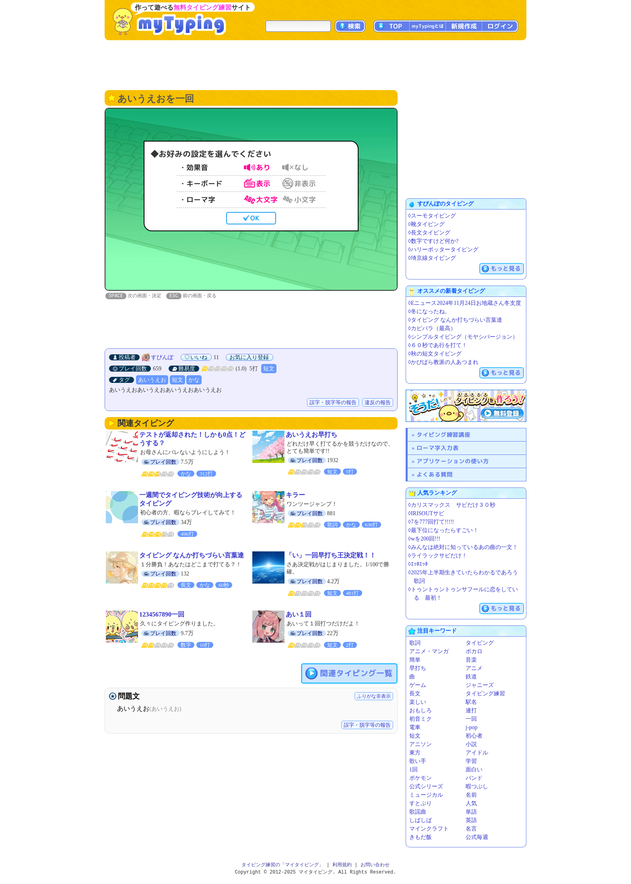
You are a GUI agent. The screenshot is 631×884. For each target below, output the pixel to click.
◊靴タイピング (426, 224)
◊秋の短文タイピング (435, 354)
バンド (474, 778)
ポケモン (420, 778)
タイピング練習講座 (443, 434)
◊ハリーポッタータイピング (443, 250)
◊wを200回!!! (424, 539)
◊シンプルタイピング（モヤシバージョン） (463, 337)
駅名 (471, 702)
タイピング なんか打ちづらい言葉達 (191, 555)
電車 (415, 727)
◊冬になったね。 (429, 311)
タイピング (480, 643)
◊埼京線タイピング (432, 258)
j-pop (472, 727)
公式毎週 (477, 837)
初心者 (474, 736)
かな (194, 380)
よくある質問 (435, 474)
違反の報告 (378, 403)
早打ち (417, 668)
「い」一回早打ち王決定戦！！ (331, 555)
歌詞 (415, 643)
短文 (268, 369)
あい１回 (298, 614)
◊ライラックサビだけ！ (437, 556)
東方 (415, 753)
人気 (471, 803)
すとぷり (420, 803)
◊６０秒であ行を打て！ (437, 345)
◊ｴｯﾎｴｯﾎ (418, 564)
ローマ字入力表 (438, 448)
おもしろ (420, 710)
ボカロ (474, 651)
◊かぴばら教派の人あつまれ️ (443, 362)
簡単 (415, 660)
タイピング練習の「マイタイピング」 (282, 864)
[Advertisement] (315, 64)
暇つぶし (477, 786)
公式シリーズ (426, 786)
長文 (415, 694)
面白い (474, 770)
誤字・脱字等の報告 (333, 403)
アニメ (474, 668)
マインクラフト (429, 829)
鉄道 (471, 677)
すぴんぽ (162, 358)
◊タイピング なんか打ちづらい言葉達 (455, 320)
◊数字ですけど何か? (433, 241)
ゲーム (417, 685)
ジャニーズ (480, 685)
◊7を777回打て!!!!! (431, 522)
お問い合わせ (375, 864)
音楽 (471, 660)
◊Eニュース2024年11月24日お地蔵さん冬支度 (464, 303)
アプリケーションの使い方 (453, 461)
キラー (295, 495)
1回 (413, 770)
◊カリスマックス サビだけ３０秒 (451, 505)
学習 (471, 761)
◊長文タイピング (429, 233)
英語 (471, 820)
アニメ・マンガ (429, 651)
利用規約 (342, 864)
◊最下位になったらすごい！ (443, 530)
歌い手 (417, 761)
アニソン (420, 744)
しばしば (420, 820)
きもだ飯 (420, 837)
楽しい (417, 702)
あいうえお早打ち (311, 435)
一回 (471, 719)
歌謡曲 (417, 812)
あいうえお (152, 380)
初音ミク (420, 719)
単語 (471, 812)
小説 (471, 744)
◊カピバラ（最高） (432, 328)
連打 (471, 710)
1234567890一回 (161, 614)
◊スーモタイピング (432, 216)
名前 (471, 795)
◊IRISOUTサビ (426, 513)
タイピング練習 (485, 694)
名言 (471, 829)
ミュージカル (426, 795)
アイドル (477, 753)
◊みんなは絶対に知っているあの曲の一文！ (463, 547)
